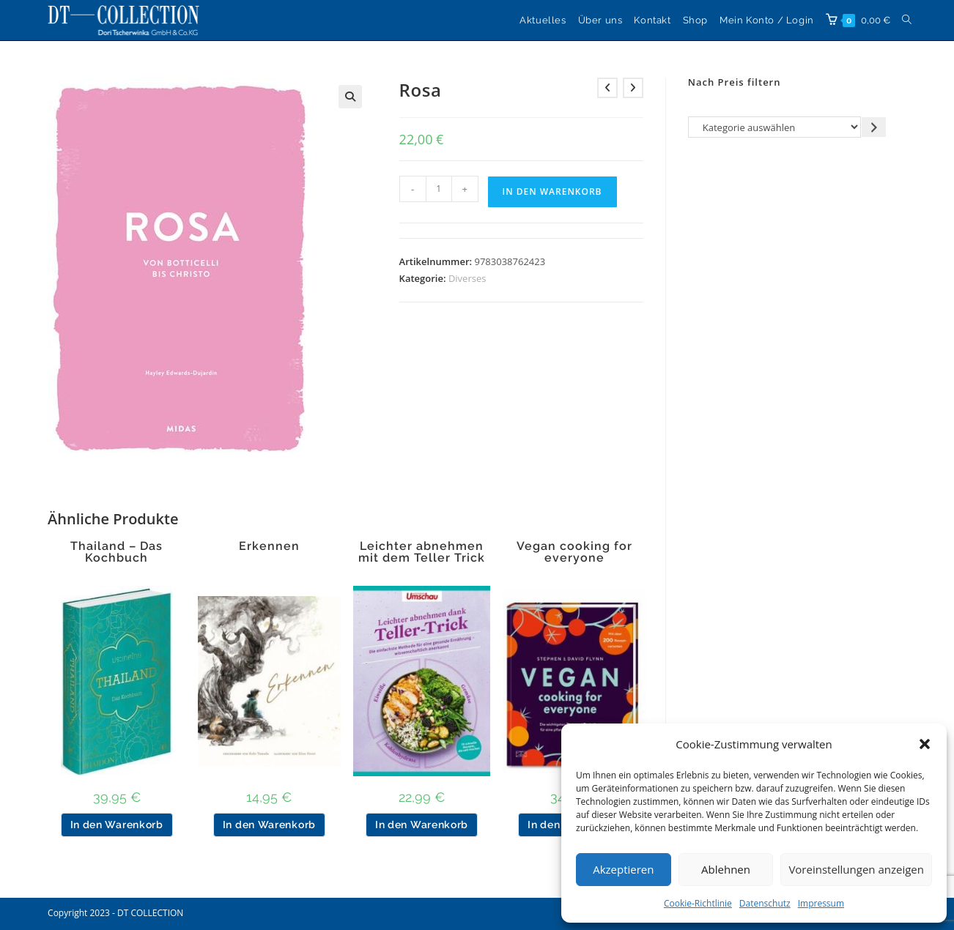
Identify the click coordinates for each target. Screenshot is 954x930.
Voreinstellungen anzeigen (856, 869)
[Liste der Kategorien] (775, 127)
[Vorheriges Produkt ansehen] (607, 88)
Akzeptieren (623, 869)
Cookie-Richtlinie (698, 903)
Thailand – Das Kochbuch (116, 552)
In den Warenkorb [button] (116, 824)
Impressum (821, 903)
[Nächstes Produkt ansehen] (633, 88)
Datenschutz (765, 903)
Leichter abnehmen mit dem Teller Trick (421, 552)
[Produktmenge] (439, 189)
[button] (924, 744)
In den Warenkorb (552, 191)
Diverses (467, 278)
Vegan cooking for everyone (574, 552)
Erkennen (269, 546)
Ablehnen (725, 869)
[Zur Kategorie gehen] (874, 127)
